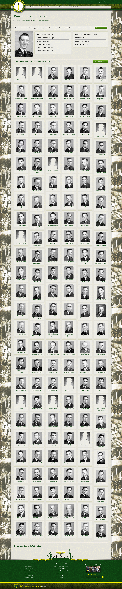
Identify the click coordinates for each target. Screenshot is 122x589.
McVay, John (21, 352)
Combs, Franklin (37, 152)
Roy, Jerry (53, 445)
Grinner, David (21, 243)
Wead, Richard (101, 501)
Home (18, 21)
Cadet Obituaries (28, 568)
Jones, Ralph (37, 281)
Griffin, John (37, 227)
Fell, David (53, 207)
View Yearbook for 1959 (100, 61)
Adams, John (37, 80)
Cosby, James (85, 152)
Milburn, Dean (101, 354)
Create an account (81, 28)
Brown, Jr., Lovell (101, 118)
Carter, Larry (85, 134)
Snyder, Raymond (101, 465)
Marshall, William (53, 316)
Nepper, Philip (69, 390)
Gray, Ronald (69, 225)
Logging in (42, 28)
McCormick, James (37, 336)
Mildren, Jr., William (21, 371)
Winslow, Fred (69, 535)
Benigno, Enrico (69, 98)
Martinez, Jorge (37, 318)
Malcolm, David (101, 299)
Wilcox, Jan (85, 517)
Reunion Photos (61, 568)
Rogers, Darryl (21, 445)
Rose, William (37, 445)
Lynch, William (37, 299)
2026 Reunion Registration (61, 566)
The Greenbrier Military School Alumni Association (39, 585)
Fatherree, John (101, 191)
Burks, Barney (37, 134)
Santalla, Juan (69, 445)
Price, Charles (85, 427)
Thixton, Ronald (101, 483)
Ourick (21, 408)
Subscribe (102, 577)
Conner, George (53, 152)
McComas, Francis (21, 334)
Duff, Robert (85, 171)
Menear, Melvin (37, 354)
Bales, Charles (53, 98)
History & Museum (29, 573)
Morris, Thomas (101, 372)
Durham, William (101, 172)
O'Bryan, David (85, 390)
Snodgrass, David (69, 463)
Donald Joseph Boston (43, 21)
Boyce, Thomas (69, 116)
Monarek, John (53, 372)
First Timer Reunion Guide (61, 571)
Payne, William (84, 408)
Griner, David (101, 227)
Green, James (85, 225)
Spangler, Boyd (21, 481)
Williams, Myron (101, 519)
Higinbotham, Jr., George (85, 262)
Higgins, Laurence (53, 261)
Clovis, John (101, 136)
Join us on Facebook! (93, 564)
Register (106, 2)
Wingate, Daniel (53, 535)
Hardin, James (37, 245)
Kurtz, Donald (101, 281)
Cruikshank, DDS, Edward (37, 171)
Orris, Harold (101, 390)
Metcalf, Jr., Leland (69, 354)
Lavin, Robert (53, 298)
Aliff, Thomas (69, 80)
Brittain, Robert (85, 116)
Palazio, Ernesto (37, 408)
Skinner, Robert (21, 463)
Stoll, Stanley (37, 481)
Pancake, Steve (53, 408)
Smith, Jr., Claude (53, 463)
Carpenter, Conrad (69, 134)
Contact (61, 578)
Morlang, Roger (85, 372)
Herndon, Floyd (21, 261)
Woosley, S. (85, 535)
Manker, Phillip (21, 316)
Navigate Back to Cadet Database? (28, 546)
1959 (33, 21)
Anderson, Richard (21, 98)
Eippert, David (85, 189)
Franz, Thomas (85, 207)
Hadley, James (53, 243)
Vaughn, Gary (69, 499)
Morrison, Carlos (21, 390)
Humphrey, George (101, 263)
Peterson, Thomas (21, 427)
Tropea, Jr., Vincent (53, 499)
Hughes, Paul (37, 263)
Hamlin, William (85, 243)
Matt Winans (44, 586)
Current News (28, 566)
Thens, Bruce (85, 481)
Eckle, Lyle (69, 189)
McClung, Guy (101, 318)
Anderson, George (101, 80)
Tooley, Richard (37, 499)
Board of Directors (29, 571)
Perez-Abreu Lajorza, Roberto (101, 409)
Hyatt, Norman (21, 280)
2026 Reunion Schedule (61, 564)
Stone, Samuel (53, 481)
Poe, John (69, 427)
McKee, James (85, 336)
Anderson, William (37, 98)
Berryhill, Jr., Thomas (101, 99)
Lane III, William (21, 298)
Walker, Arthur (85, 499)
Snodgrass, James (85, 463)
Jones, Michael (69, 280)
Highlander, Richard (69, 261)
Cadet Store (61, 575)
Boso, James (53, 116)
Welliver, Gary (21, 517)
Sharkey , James (85, 445)
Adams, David (21, 80)
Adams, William (53, 80)
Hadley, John (69, 243)
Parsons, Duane (69, 408)
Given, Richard (100, 209)
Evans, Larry (37, 191)
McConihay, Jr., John (53, 335)
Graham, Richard (53, 225)
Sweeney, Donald (69, 481)
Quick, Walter (101, 428)
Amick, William (85, 80)
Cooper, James (69, 152)
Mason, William (85, 318)
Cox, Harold (21, 171)
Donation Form (29, 578)
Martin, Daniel (69, 316)
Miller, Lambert (37, 372)
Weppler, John (37, 517)
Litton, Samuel (69, 298)
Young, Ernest (101, 537)
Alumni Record (29, 575)
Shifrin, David (101, 447)
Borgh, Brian (37, 116)
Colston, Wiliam (21, 152)
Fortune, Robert (69, 207)
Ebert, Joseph (53, 189)
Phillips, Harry (37, 427)
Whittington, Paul (53, 517)
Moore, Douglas (69, 372)
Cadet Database (26, 21)
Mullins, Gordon (37, 390)
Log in (100, 2)
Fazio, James (21, 207)
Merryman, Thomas (53, 354)
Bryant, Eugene (21, 134)
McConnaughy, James (69, 335)
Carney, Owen (53, 134)
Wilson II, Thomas (37, 535)
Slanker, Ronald (37, 463)
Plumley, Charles (53, 427)
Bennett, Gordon (85, 98)
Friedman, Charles (37, 209)
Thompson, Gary (21, 499)
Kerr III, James (85, 281)
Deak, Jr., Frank (53, 171)
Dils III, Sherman (69, 171)
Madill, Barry (85, 299)
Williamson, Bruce (21, 535)
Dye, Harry (21, 189)
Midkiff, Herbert (85, 354)
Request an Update (101, 28)
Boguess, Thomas (21, 116)
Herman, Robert (101, 245)
